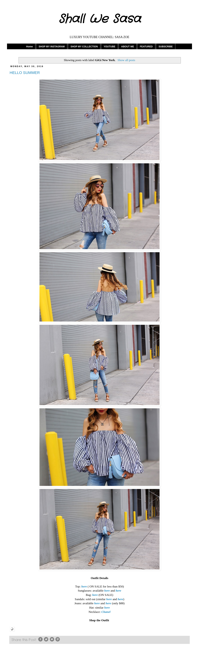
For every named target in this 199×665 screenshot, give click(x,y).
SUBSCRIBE (166, 46)
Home (29, 46)
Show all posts (126, 60)
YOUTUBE (109, 46)
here (84, 586)
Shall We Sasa (99, 19)
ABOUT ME (127, 46)
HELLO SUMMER (25, 73)
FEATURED (146, 46)
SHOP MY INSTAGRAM (52, 46)
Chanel (105, 612)
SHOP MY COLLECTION (84, 46)
